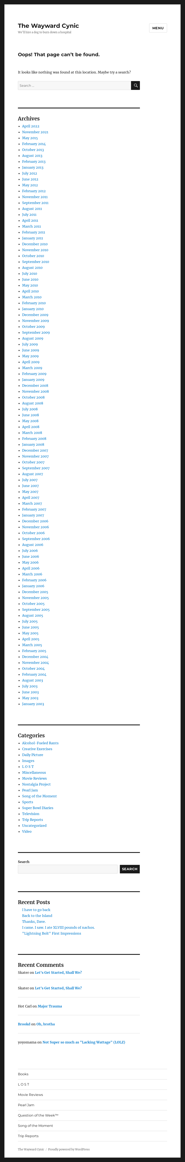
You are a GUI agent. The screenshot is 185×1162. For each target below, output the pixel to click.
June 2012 (30, 179)
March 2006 (32, 574)
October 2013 (33, 150)
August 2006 (32, 545)
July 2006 (30, 550)
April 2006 (31, 568)
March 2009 (32, 368)
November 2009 (35, 321)
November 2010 (35, 250)
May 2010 (30, 285)
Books (23, 1074)
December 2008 (35, 385)
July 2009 (30, 344)
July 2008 (30, 409)
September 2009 (36, 332)
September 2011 (35, 203)
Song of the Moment (39, 796)
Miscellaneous (34, 772)
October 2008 (33, 397)
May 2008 (30, 421)
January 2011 (32, 238)
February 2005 (34, 651)
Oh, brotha (45, 1024)
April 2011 (30, 220)
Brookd (24, 1024)
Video (27, 831)
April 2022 (30, 126)
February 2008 (34, 438)
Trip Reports (32, 820)
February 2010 (34, 303)
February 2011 (33, 232)
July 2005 (30, 621)
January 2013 (32, 167)
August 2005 (32, 615)
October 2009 (33, 326)
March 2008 (32, 433)
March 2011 (31, 226)
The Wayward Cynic (48, 25)
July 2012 (29, 173)
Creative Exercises (37, 749)
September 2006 (36, 539)
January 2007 (33, 515)
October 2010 (33, 256)
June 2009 (30, 350)
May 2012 (30, 185)
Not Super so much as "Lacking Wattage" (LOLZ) (84, 1042)
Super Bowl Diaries (37, 808)
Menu (158, 28)
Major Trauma (50, 1006)
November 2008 (35, 391)
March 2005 (32, 645)
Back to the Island (37, 916)
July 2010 (29, 273)
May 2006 (30, 562)
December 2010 (35, 244)
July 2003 (30, 686)
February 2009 (34, 374)
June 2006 (30, 556)
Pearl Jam (30, 790)
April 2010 (30, 291)
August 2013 (32, 155)
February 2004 (34, 674)
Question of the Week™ (38, 1115)
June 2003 (30, 692)
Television (30, 814)
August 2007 (32, 474)
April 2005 (30, 639)
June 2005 (30, 627)
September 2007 (36, 468)
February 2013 (34, 161)
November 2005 (35, 598)
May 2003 (30, 698)
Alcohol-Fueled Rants (40, 743)
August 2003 (32, 680)
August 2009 (32, 338)
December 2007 (35, 450)
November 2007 (35, 456)
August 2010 (32, 267)
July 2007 (30, 480)
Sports (27, 802)
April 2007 (30, 497)
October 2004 (33, 668)
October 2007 (33, 462)
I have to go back (36, 910)
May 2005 (30, 633)
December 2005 (35, 592)
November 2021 (35, 132)
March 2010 (32, 297)
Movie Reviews (34, 778)
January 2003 (33, 704)
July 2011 (29, 214)
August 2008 (32, 403)
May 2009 (30, 356)
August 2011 (32, 209)
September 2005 (36, 609)
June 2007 (30, 486)
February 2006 (34, 580)
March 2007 (32, 503)
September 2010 (35, 262)
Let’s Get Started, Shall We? (58, 972)
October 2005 (33, 604)
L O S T (28, 766)
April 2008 (30, 427)
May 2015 (30, 138)
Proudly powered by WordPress (69, 1149)
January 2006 (33, 586)
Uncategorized (34, 825)
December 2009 (35, 315)
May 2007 (30, 492)
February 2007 (34, 509)
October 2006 (33, 533)
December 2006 (35, 521)
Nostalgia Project (36, 784)
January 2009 (33, 380)
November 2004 (35, 662)
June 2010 (30, 279)
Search (23, 862)
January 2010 (33, 309)
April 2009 (31, 362)
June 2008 (30, 415)
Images (28, 761)
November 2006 (35, 527)
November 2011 (35, 197)
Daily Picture (32, 755)
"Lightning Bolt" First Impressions (51, 933)
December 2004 (35, 657)
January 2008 (33, 444)
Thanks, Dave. (34, 921)
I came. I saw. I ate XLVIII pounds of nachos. (58, 927)
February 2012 (34, 191)
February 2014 (34, 144)
